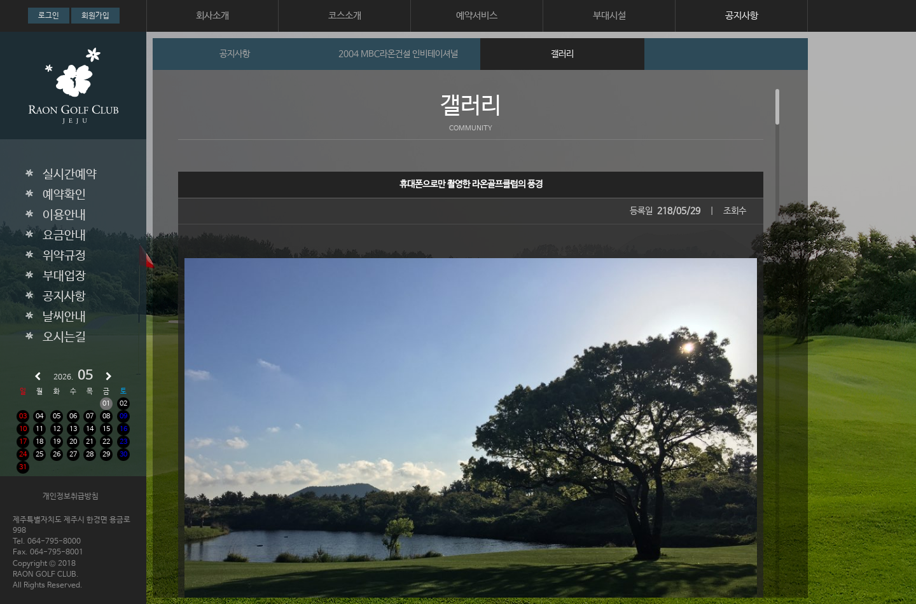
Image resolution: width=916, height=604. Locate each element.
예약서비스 (476, 15)
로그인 (48, 15)
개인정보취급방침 (71, 496)
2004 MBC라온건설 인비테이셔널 (398, 54)
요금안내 (64, 236)
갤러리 (562, 54)
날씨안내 (64, 317)
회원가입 (95, 15)
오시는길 (64, 338)
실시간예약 (70, 175)
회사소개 (212, 15)
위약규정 (64, 256)
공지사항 (741, 15)
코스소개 (344, 15)
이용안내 (64, 216)
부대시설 (609, 15)
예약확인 (64, 195)
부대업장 (64, 277)
